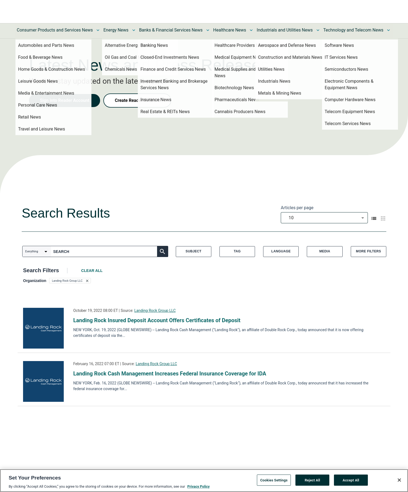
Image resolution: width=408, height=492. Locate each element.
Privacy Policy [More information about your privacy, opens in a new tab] (198, 486)
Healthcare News (229, 30)
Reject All (312, 480)
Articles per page (297, 207)
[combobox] (324, 217)
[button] (70, 280)
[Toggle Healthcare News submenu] (251, 30)
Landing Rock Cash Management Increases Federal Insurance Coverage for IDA (169, 373)
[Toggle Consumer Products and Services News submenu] (98, 30)
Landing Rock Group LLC (155, 310)
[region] (204, 480)
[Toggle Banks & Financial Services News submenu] (208, 30)
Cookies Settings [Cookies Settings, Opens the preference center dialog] (274, 480)
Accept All (351, 480)
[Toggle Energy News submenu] (133, 30)
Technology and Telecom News (353, 30)
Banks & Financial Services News (171, 30)
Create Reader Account (137, 100)
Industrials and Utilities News (285, 30)
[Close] (399, 480)
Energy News (115, 30)
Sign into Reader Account (64, 100)
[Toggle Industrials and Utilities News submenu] (318, 30)
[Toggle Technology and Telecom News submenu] (388, 30)
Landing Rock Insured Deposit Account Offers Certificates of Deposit (156, 320)
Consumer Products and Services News (55, 30)
